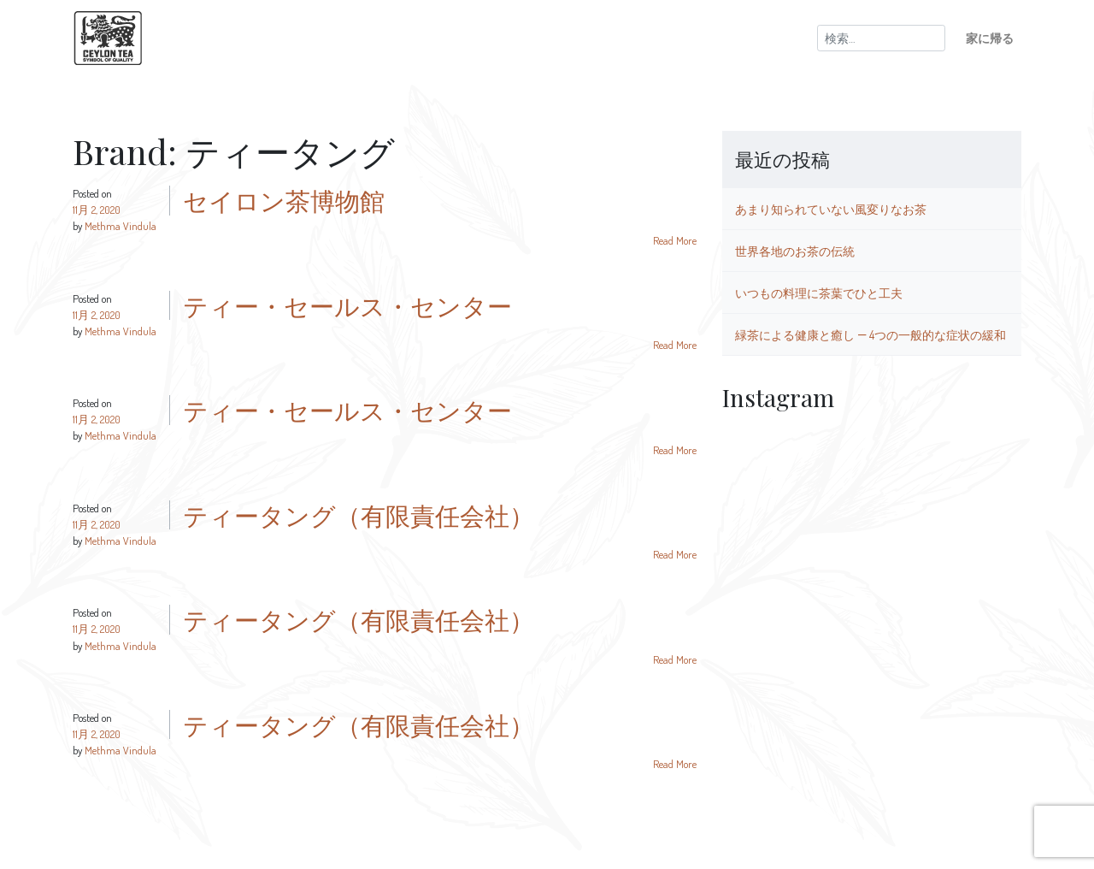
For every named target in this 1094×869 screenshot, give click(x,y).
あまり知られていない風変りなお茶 (830, 208)
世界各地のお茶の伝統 (795, 250)
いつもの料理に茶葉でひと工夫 (819, 292)
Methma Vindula (120, 226)
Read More (675, 240)
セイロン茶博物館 (284, 200)
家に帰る (990, 37)
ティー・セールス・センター (347, 305)
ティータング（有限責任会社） (358, 515)
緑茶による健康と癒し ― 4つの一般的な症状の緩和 (870, 334)
